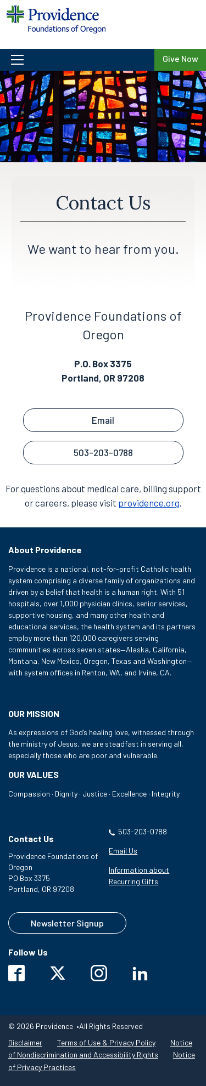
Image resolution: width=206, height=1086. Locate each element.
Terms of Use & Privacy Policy (106, 1042)
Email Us (123, 850)
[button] (77, 60)
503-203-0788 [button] (103, 452)
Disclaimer (25, 1042)
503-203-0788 (142, 831)
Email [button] (103, 419)
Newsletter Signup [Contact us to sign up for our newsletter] (67, 923)
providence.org (149, 502)
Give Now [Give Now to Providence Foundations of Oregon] (180, 58)
